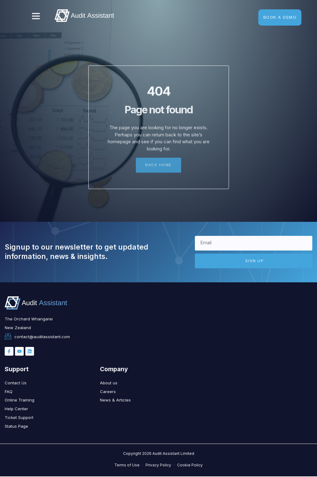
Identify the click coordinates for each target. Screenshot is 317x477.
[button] (35, 15)
